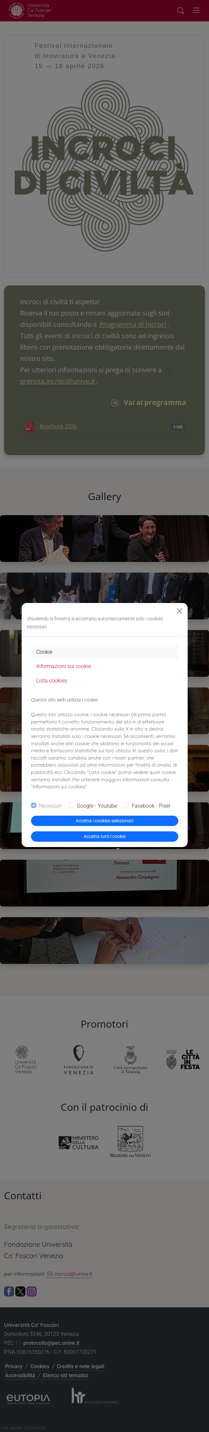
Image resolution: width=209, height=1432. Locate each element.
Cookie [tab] (44, 652)
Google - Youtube (97, 806)
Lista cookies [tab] (51, 680)
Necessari (50, 806)
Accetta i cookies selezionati (104, 820)
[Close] (179, 611)
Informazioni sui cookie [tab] (63, 666)
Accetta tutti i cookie (105, 836)
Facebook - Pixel (151, 806)
